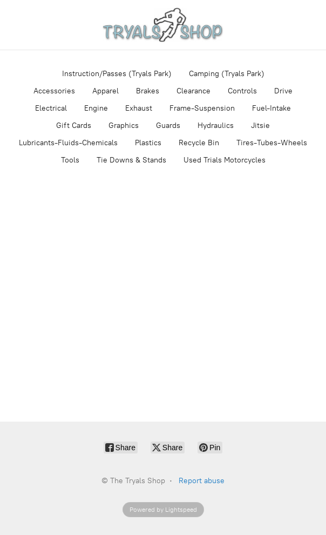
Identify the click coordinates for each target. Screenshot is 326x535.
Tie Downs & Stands (131, 160)
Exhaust (138, 108)
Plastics (148, 142)
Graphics (123, 125)
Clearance (193, 91)
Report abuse (202, 480)
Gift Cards (73, 125)
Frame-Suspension (202, 108)
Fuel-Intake (271, 108)
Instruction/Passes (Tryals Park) (117, 73)
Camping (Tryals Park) (226, 73)
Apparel (105, 91)
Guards (168, 125)
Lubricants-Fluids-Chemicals (68, 142)
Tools (70, 160)
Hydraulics (216, 125)
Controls (242, 91)
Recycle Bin (199, 142)
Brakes (147, 91)
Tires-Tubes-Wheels (271, 142)
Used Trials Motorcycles (225, 160)
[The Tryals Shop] (163, 24)
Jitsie (260, 125)
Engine (96, 108)
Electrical (51, 108)
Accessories (54, 91)
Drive (283, 91)
